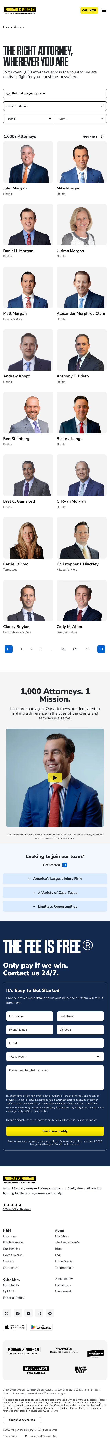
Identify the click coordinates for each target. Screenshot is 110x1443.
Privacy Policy (10, 1436)
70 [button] (87, 649)
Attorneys (18, 27)
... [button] (52, 649)
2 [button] (31, 649)
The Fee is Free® (67, 1242)
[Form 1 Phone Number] (29, 1029)
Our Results (11, 1248)
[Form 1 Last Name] (80, 1016)
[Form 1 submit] (55, 1131)
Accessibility (64, 1278)
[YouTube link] (28, 1313)
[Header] (20, 10)
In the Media (63, 1261)
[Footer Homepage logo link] (55, 1179)
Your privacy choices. (22, 1420)
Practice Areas (13, 1242)
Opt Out (8, 1291)
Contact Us (10, 1267)
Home (6, 27)
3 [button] (41, 649)
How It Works (13, 1255)
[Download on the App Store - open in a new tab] (15, 1326)
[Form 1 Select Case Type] (55, 1056)
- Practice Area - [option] (17, 106)
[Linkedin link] (50, 1313)
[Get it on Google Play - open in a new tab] (41, 1326)
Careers (8, 1261)
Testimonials (64, 1267)
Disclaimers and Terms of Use (40, 1436)
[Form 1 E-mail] (55, 1043)
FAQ (58, 1255)
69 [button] (75, 649)
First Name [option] (89, 137)
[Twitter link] (7, 1313)
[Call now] (89, 10)
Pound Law (63, 1285)
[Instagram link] (39, 1313)
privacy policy (89, 1120)
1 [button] (21, 649)
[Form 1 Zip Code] (80, 1029)
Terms (55, 1120)
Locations (9, 1236)
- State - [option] (11, 119)
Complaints (11, 1285)
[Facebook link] (18, 1313)
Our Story (62, 1236)
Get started (51, 865)
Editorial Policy (13, 1297)
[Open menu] (104, 10)
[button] (101, 106)
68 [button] (63, 649)
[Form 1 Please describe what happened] (55, 1077)
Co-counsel (63, 1291)
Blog (58, 1248)
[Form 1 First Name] (29, 1016)
